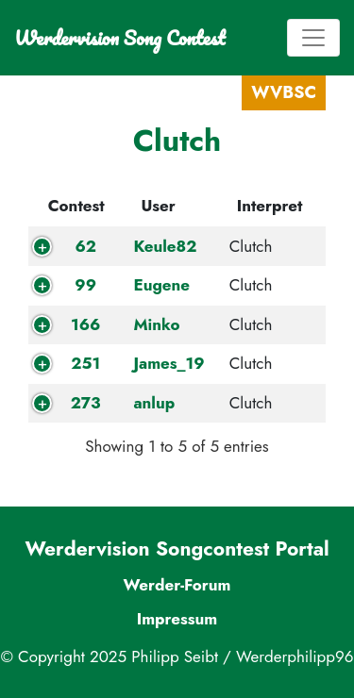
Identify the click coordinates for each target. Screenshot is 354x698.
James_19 (168, 363)
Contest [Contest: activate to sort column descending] (76, 205)
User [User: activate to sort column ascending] (158, 205)
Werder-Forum (176, 584)
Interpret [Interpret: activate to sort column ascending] (270, 205)
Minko (156, 324)
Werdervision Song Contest (119, 38)
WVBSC (283, 92)
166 (85, 324)
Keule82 (164, 246)
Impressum (177, 618)
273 (86, 402)
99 (85, 285)
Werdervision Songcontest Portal (177, 549)
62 (85, 246)
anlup (154, 402)
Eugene (161, 285)
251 (85, 363)
